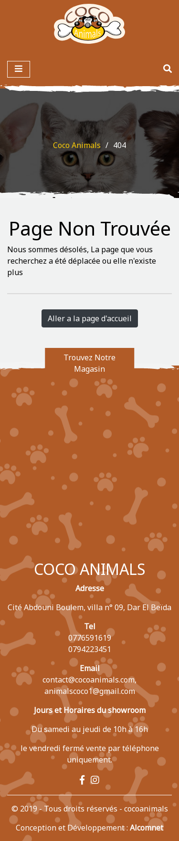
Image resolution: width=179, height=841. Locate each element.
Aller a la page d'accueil (90, 318)
